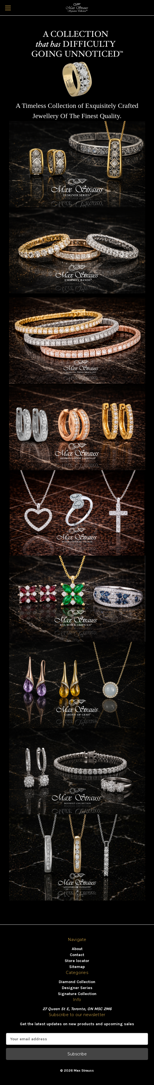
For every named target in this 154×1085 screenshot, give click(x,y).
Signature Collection (77, 993)
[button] (77, 164)
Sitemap (77, 966)
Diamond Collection (77, 981)
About (77, 948)
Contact (77, 954)
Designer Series (77, 987)
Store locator (77, 960)
